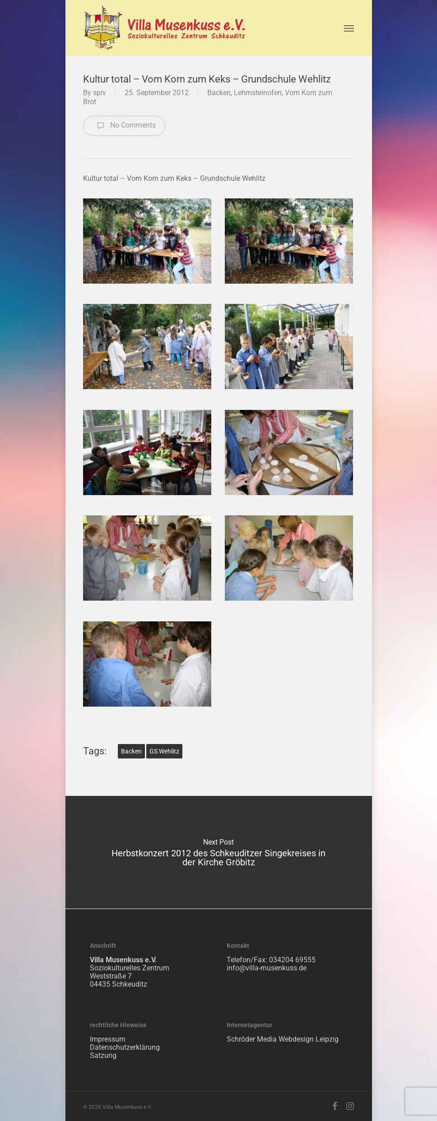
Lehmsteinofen (258, 92)
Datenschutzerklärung (125, 1047)
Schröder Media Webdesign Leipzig (283, 1039)
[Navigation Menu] (349, 27)
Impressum (108, 1039)
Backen (219, 92)
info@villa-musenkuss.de (267, 968)
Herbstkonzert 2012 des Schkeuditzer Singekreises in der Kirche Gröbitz (219, 852)
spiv (99, 92)
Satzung (103, 1055)
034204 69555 (292, 960)
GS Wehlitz (164, 751)
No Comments (124, 126)
